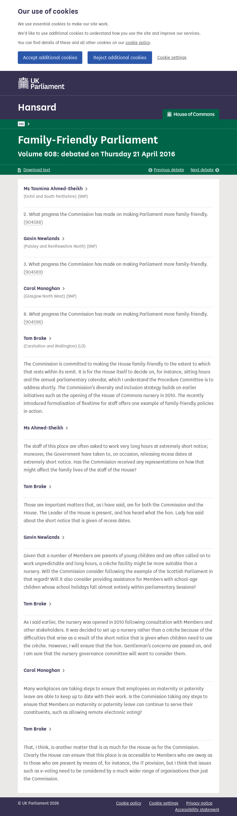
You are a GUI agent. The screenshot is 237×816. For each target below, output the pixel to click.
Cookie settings (172, 57)
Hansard (37, 107)
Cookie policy (128, 803)
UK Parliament (31, 123)
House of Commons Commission (97, 123)
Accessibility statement (197, 809)
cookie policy (138, 42)
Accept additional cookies (50, 57)
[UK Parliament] (41, 83)
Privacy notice (199, 803)
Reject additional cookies (119, 57)
